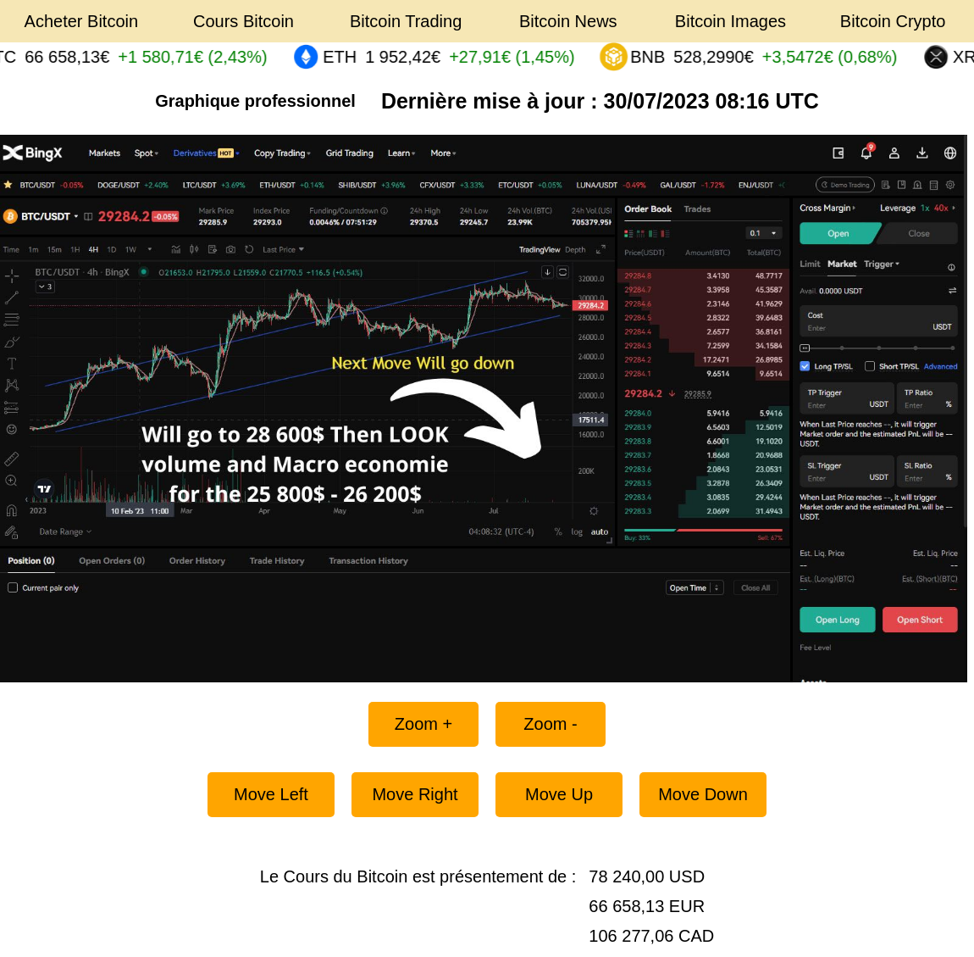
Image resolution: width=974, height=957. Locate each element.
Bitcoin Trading (406, 21)
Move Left (271, 794)
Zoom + (423, 724)
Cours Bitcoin (243, 21)
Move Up (559, 794)
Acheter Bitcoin (82, 21)
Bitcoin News (568, 21)
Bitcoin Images (730, 21)
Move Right (414, 794)
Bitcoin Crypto (893, 21)
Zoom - (550, 724)
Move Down (703, 794)
